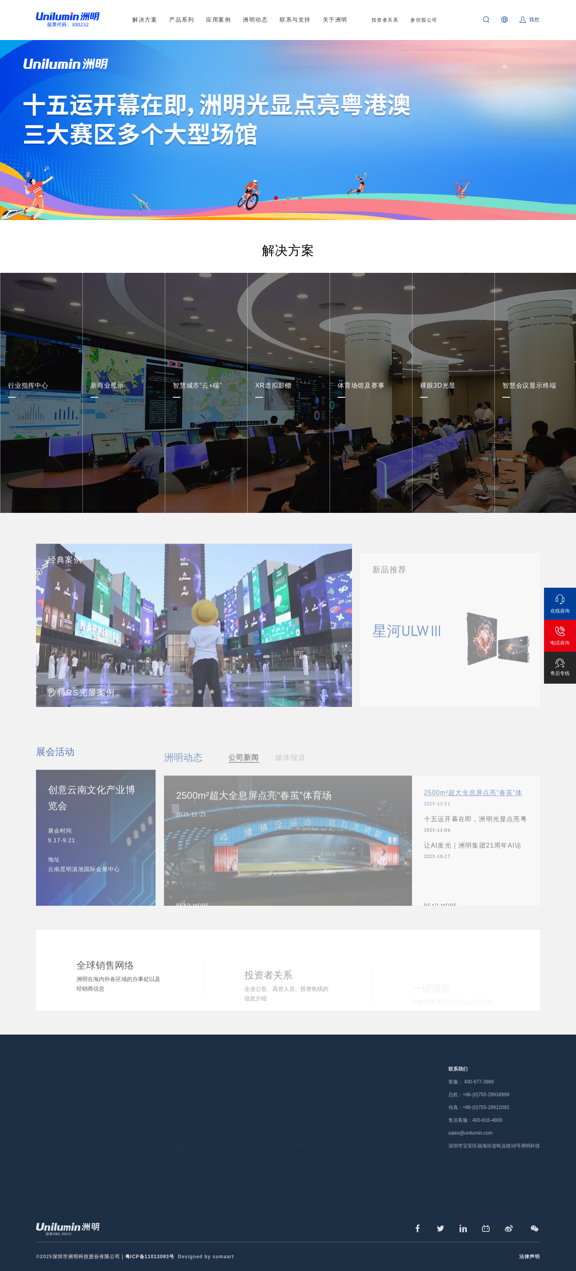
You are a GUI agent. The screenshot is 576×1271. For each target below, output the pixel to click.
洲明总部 (367, 1112)
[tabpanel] (288, 130)
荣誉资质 (367, 1150)
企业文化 (367, 1137)
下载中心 (290, 1124)
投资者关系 (385, 20)
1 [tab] (276, 198)
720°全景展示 (373, 1201)
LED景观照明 (173, 1112)
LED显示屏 (49, 1099)
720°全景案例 (174, 1137)
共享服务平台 (296, 1137)
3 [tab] (300, 198)
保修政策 (290, 1112)
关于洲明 (335, 19)
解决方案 (144, 19)
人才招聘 (367, 1124)
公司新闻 (235, 1099)
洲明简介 (367, 1099)
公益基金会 (370, 1188)
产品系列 (181, 19)
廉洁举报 (367, 1163)
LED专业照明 (51, 1112)
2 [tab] (288, 198)
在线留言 (367, 1176)
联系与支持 (295, 19)
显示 (107, 1099)
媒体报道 (235, 1112)
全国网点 (290, 1099)
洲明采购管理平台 (301, 1150)
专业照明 (112, 1112)
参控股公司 (424, 20)
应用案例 (218, 19)
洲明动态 (255, 19)
